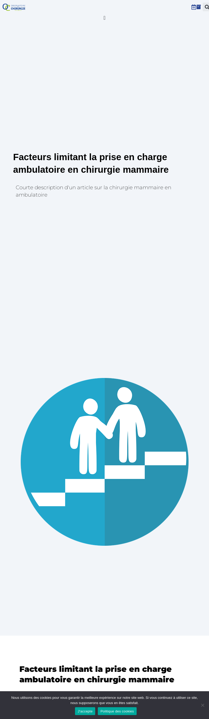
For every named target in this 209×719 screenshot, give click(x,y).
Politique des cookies (117, 711)
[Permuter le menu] (104, 17)
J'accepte (85, 711)
